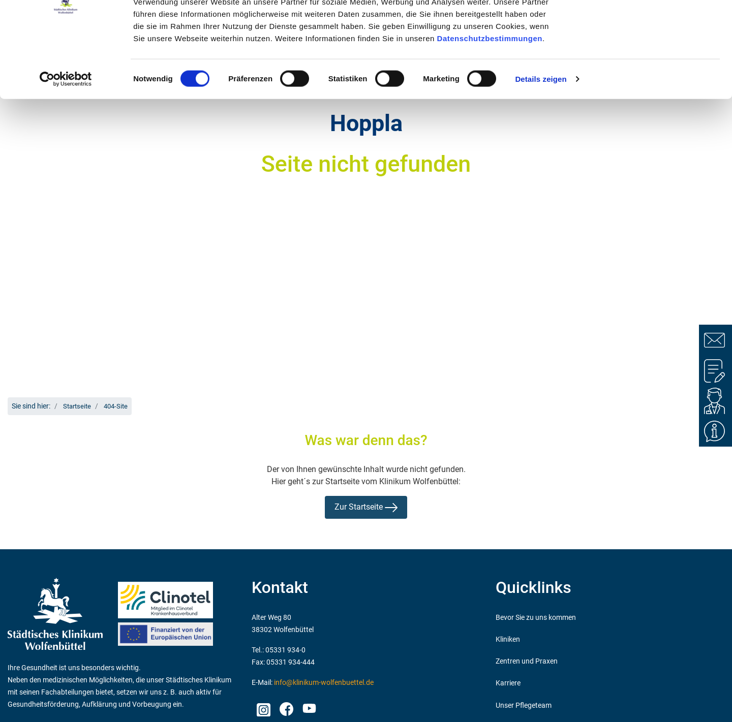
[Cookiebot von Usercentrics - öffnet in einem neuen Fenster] (65, 139)
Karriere (508, 683)
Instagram (263, 706)
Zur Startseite (366, 507)
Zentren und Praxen (527, 661)
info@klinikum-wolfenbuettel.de (324, 682)
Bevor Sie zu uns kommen (536, 617)
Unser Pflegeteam (524, 705)
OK (647, 26)
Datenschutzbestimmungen (489, 97)
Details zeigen (540, 139)
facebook (285, 706)
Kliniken (508, 639)
